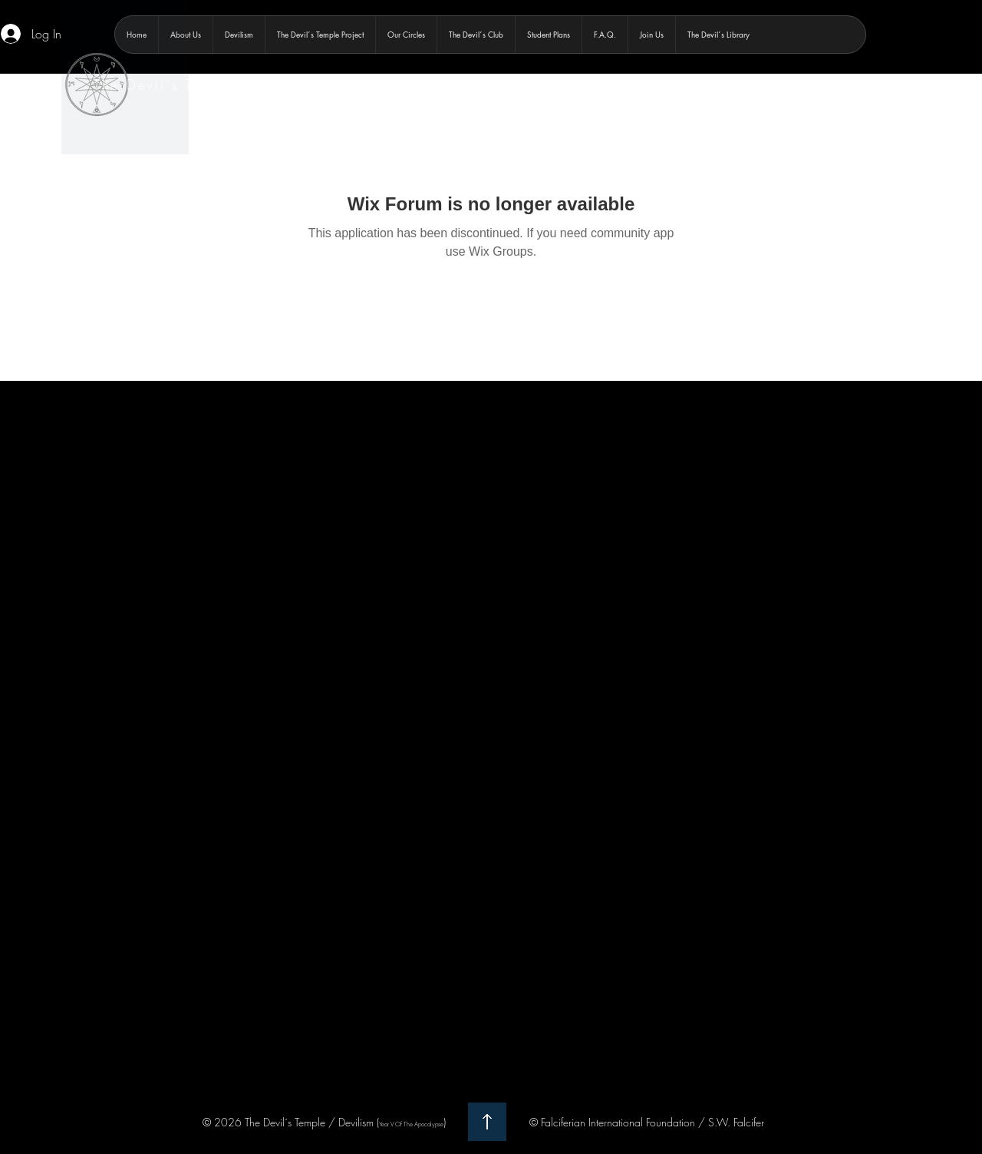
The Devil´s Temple (165, 84)
